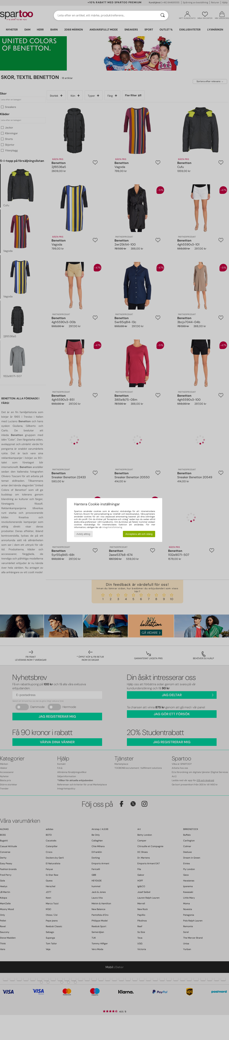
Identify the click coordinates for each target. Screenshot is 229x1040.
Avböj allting (83, 534)
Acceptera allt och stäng (138, 534)
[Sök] (162, 15)
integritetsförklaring (112, 527)
